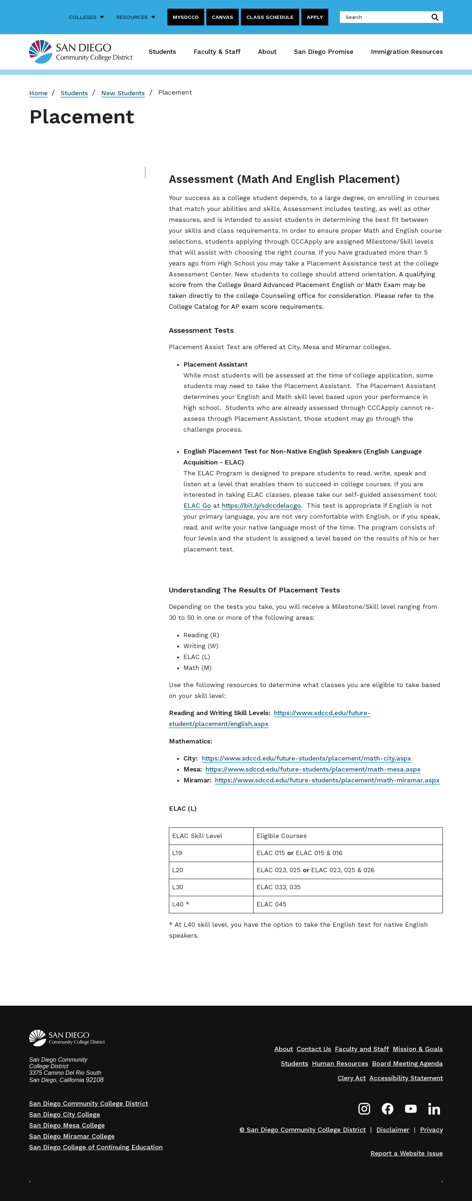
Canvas (222, 17)
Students (162, 51)
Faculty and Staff (362, 1049)
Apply (315, 17)
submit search (433, 17)
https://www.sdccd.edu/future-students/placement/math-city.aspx (306, 758)
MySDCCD (186, 17)
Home (38, 93)
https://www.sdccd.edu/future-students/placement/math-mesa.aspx (313, 769)
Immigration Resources (407, 51)
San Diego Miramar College (72, 1136)
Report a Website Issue (406, 1153)
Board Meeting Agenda (407, 1063)
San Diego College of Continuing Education (96, 1147)
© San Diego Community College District (302, 1129)
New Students (123, 93)
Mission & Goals (418, 1049)
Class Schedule (270, 17)
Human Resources (340, 1063)
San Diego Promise (323, 51)
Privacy (431, 1129)
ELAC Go (197, 505)
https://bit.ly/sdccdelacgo (261, 505)
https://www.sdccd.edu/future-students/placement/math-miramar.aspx (327, 780)
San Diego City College (64, 1114)
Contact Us (314, 1049)
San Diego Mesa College (67, 1125)
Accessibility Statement (406, 1078)
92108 (95, 1080)
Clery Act (352, 1078)
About (267, 51)
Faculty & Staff (217, 51)
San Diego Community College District (88, 1103)
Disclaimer (392, 1129)
